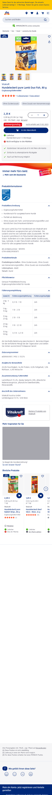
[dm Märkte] (26, 13)
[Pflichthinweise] (26, 278)
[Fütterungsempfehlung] (26, 291)
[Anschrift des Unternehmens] (26, 391)
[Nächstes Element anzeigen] (46, 489)
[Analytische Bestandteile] (26, 363)
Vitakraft (5, 84)
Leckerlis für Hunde (29, 31)
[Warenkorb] (42, 13)
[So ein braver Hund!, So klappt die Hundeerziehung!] (26, 447)
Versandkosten (41, 748)
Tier (12, 31)
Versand (24, 120)
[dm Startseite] (6, 13)
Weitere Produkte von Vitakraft (25, 412)
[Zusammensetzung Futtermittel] (26, 376)
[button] (48, 13)
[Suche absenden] (45, 20)
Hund (18, 31)
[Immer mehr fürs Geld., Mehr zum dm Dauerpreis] (26, 173)
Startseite (5, 31)
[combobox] (26, 20)
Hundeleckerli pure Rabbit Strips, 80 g (12, 511)
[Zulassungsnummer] (26, 352)
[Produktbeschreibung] (26, 206)
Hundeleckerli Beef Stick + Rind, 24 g (34, 511)
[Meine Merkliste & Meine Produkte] (31, 13)
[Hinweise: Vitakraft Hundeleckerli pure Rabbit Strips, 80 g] (8, 526)
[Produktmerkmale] (26, 258)
